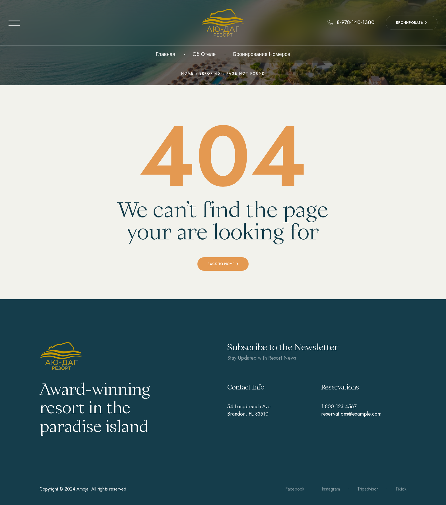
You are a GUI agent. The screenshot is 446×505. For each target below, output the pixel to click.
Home (187, 73)
